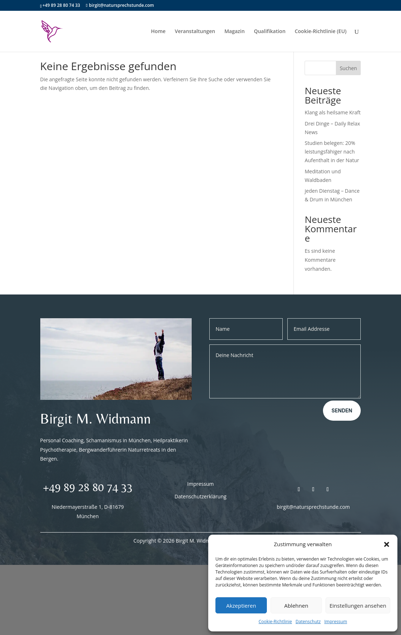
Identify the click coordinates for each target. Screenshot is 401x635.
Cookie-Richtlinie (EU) (320, 32)
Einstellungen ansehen (357, 605)
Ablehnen (296, 605)
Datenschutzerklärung (200, 496)
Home (158, 32)
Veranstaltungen (195, 32)
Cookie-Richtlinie (275, 621)
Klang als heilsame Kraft (333, 112)
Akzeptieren (241, 605)
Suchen (348, 68)
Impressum (335, 621)
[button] (386, 544)
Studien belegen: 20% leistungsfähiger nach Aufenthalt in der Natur (332, 152)
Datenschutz (308, 621)
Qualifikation (270, 32)
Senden (342, 410)
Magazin (234, 32)
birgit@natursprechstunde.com (313, 506)
